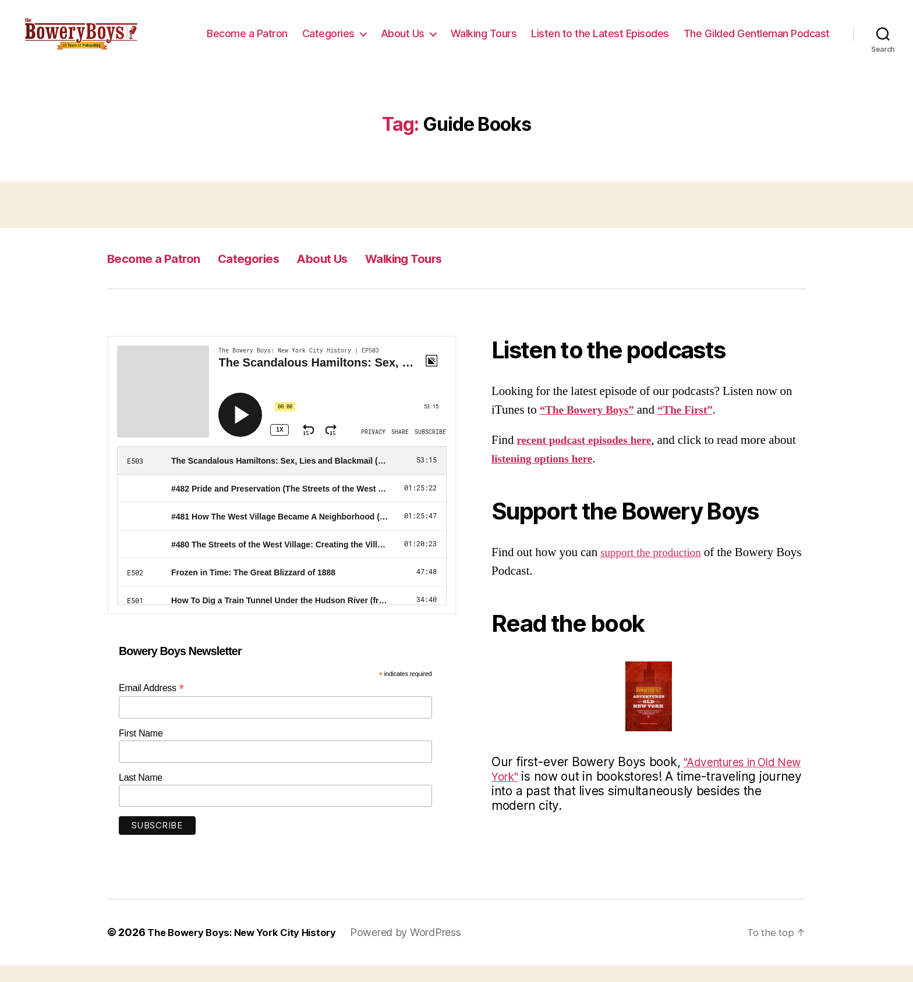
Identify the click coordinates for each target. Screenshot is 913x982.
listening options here (577, 475)
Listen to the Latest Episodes (761, 33)
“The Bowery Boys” (591, 427)
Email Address (151, 704)
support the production (655, 569)
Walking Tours (644, 33)
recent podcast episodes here (590, 457)
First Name (141, 750)
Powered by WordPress (419, 949)
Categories (489, 33)
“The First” (697, 427)
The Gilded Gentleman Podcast (757, 50)
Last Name (140, 794)
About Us (563, 33)
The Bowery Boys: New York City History (248, 949)
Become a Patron (407, 33)
